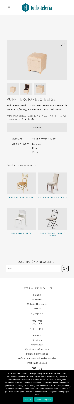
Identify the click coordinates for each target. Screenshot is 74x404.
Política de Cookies (37, 363)
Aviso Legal (37, 345)
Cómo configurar (43, 399)
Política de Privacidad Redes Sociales (37, 358)
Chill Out (22, 116)
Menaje (37, 295)
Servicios (37, 340)
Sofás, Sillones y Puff (45, 116)
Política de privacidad (37, 354)
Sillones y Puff (60, 116)
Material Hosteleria (37, 304)
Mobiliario (32, 116)
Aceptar (28, 399)
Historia (37, 335)
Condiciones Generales (37, 349)
